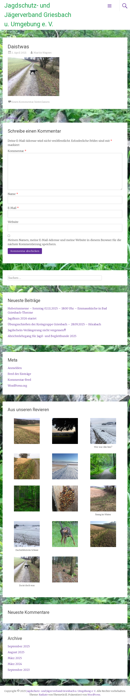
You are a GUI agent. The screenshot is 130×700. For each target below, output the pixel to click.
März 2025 (15, 658)
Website (13, 222)
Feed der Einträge (19, 374)
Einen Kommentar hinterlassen (31, 101)
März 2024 (15, 664)
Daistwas (10, 118)
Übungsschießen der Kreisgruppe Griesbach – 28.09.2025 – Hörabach (54, 324)
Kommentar (17, 151)
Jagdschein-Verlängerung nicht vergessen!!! (37, 330)
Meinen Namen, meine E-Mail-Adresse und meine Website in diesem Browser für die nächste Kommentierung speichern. (64, 242)
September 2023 (19, 670)
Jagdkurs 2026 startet (22, 318)
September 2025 (19, 646)
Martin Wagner (43, 52)
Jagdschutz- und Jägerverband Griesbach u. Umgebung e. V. (37, 15)
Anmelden (15, 368)
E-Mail (13, 208)
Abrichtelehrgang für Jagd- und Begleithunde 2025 (42, 336)
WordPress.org (17, 385)
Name (13, 194)
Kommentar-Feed (19, 379)
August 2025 (16, 652)
